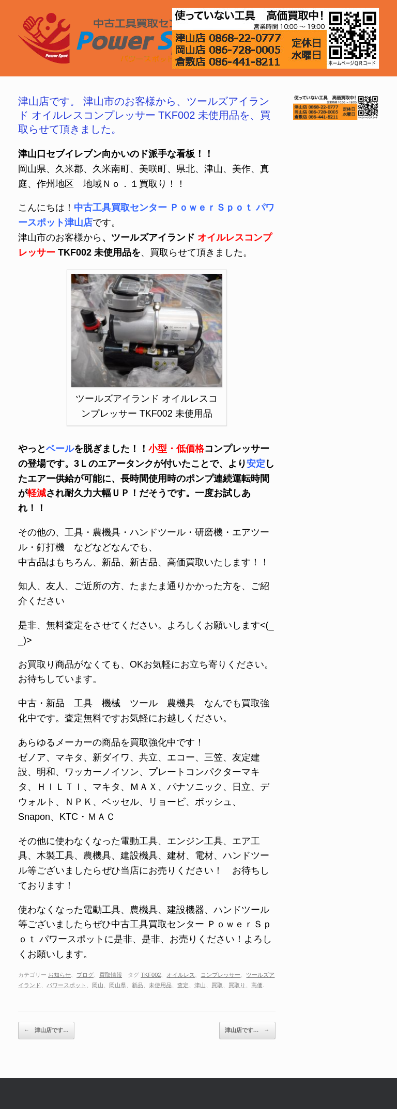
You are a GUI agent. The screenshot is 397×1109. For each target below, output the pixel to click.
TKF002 (151, 975)
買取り (237, 985)
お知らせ (59, 975)
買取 (217, 985)
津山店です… (46, 1030)
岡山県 (117, 985)
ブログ (85, 975)
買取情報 (110, 975)
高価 (257, 985)
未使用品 (160, 985)
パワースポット (66, 985)
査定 (183, 985)
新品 (137, 985)
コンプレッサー (220, 975)
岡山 (97, 985)
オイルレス (180, 975)
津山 (200, 985)
